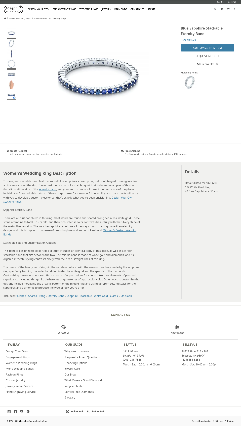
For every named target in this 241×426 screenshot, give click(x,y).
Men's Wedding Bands (20, 368)
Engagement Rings (64, 9)
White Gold (101, 296)
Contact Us (120, 314)
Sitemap (219, 421)
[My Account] (235, 9)
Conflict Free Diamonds (79, 392)
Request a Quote (207, 56)
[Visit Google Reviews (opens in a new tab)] (75, 411)
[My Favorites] (228, 9)
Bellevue (189, 344)
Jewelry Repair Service (19, 386)
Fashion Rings (14, 374)
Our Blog (70, 374)
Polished (20, 296)
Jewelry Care (72, 368)
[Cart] (222, 9)
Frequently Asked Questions (82, 357)
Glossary (69, 397)
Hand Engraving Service (21, 392)
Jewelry (106, 9)
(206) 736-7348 (132, 359)
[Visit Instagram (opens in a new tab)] (10, 411)
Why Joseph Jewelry (76, 351)
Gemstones (137, 9)
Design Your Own (38, 9)
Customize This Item (207, 48)
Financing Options (75, 363)
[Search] (215, 9)
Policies (230, 421)
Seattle (130, 344)
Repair (151, 9)
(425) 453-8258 (191, 359)
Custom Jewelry (15, 380)
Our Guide (74, 344)
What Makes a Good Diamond (83, 380)
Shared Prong (36, 296)
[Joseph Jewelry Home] (5, 18)
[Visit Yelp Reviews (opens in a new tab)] (96, 411)
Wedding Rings (88, 9)
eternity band (47, 189)
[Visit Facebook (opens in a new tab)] (16, 411)
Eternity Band (56, 296)
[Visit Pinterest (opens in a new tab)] (29, 411)
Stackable (86, 296)
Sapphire (72, 296)
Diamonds (120, 9)
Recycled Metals (74, 386)
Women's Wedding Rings (21, 363)
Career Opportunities (202, 421)
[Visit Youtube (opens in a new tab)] (22, 411)
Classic (114, 296)
